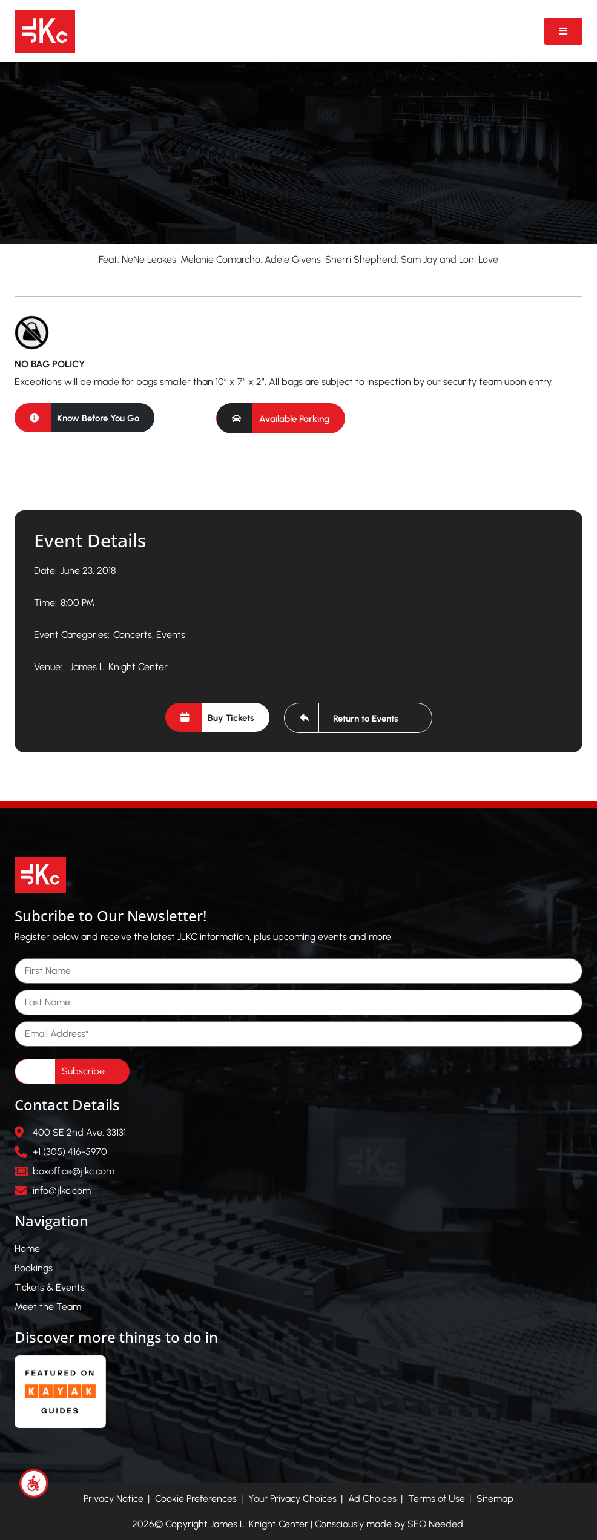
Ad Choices (372, 1498)
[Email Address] (298, 1034)
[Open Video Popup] (563, 31)
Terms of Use (436, 1498)
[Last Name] (298, 1002)
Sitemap (495, 1498)
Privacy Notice (113, 1498)
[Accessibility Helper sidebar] (33, 1483)
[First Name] (298, 971)
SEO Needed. (436, 1524)
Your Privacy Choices (292, 1498)
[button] (280, 418)
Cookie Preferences (196, 1498)
